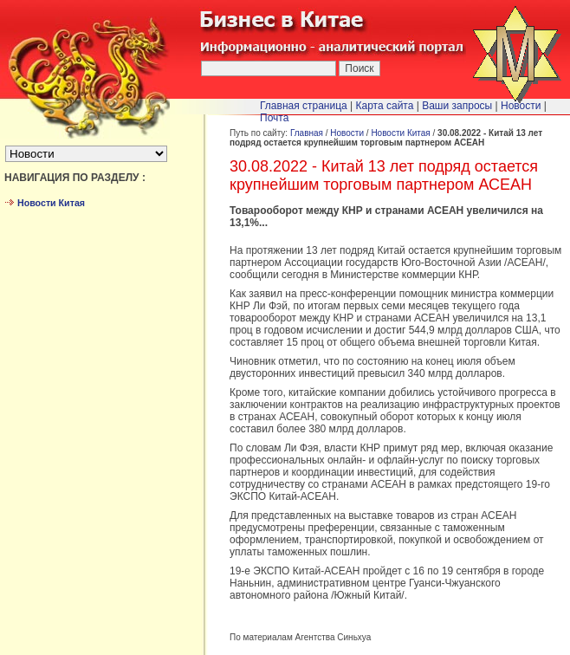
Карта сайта (385, 106)
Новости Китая (400, 133)
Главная (306, 133)
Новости (347, 133)
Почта (274, 118)
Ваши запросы (457, 106)
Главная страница (303, 106)
